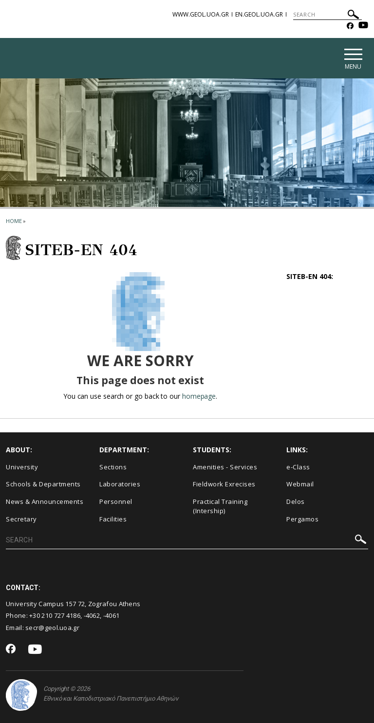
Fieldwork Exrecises (224, 484)
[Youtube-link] (363, 26)
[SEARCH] (327, 14)
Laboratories (119, 484)
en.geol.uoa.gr (259, 14)
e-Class (298, 467)
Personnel (115, 501)
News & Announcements (44, 501)
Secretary (21, 519)
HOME (14, 220)
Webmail (300, 484)
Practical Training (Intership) (220, 506)
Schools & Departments (43, 484)
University (22, 467)
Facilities (113, 519)
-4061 (111, 616)
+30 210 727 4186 (54, 616)
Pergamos (302, 519)
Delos (295, 501)
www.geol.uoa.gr (200, 14)
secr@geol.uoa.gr (52, 627)
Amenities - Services (225, 467)
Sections (113, 467)
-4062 (92, 616)
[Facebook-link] (350, 26)
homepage (199, 396)
